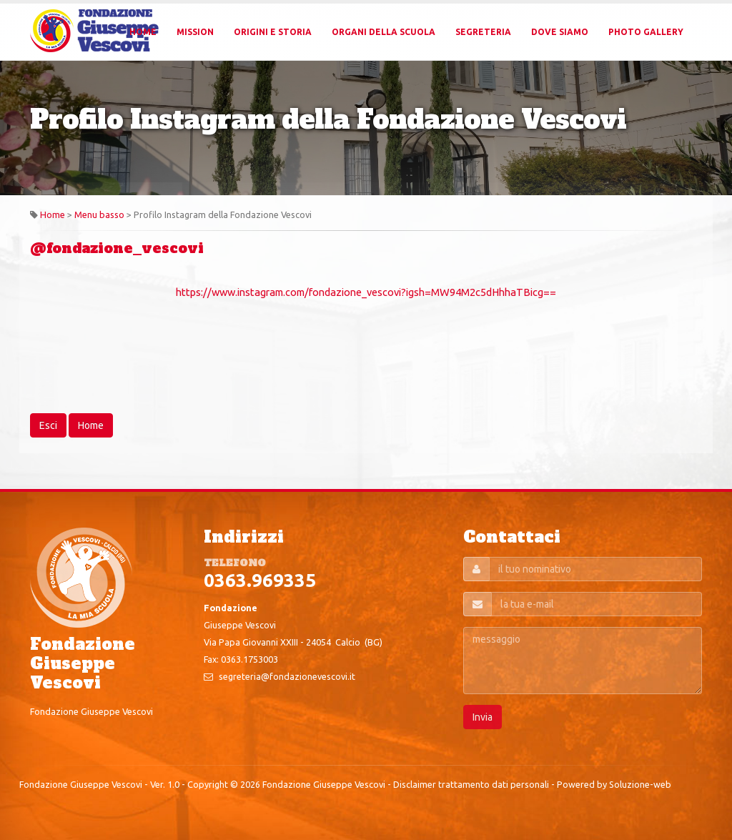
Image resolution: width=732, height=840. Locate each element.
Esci (48, 425)
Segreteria (483, 31)
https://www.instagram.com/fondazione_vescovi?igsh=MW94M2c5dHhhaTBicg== (366, 292)
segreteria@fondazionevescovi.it (287, 676)
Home (143, 31)
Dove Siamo (559, 31)
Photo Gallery (645, 31)
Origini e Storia (273, 31)
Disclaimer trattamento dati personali (471, 784)
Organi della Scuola (383, 31)
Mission (195, 31)
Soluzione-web (640, 784)
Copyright (207, 784)
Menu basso (99, 214)
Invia (483, 717)
